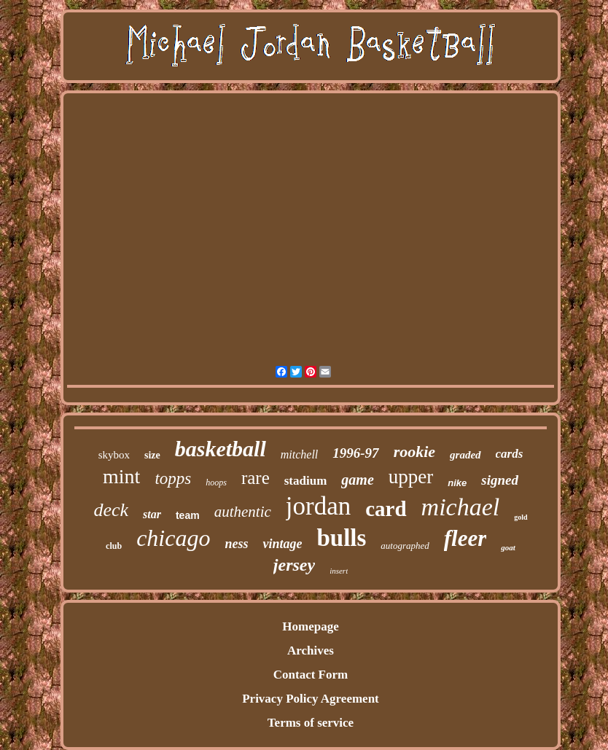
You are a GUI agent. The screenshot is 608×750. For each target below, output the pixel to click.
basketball (220, 449)
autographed (405, 545)
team (188, 515)
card (385, 508)
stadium (305, 481)
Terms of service (311, 723)
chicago (173, 538)
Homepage (310, 626)
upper (411, 477)
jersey (294, 564)
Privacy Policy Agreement (310, 699)
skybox (114, 455)
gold (520, 517)
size (152, 455)
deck (110, 509)
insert (339, 570)
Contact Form (310, 674)
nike (457, 482)
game (357, 480)
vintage (282, 543)
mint (121, 476)
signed (499, 480)
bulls (341, 538)
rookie (414, 451)
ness (236, 543)
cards (509, 454)
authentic (242, 511)
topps (173, 478)
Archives (310, 650)
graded (465, 455)
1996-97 (355, 453)
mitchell (300, 454)
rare (255, 478)
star (152, 514)
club (114, 546)
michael (460, 506)
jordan (318, 506)
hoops (216, 482)
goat (508, 547)
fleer (465, 538)
